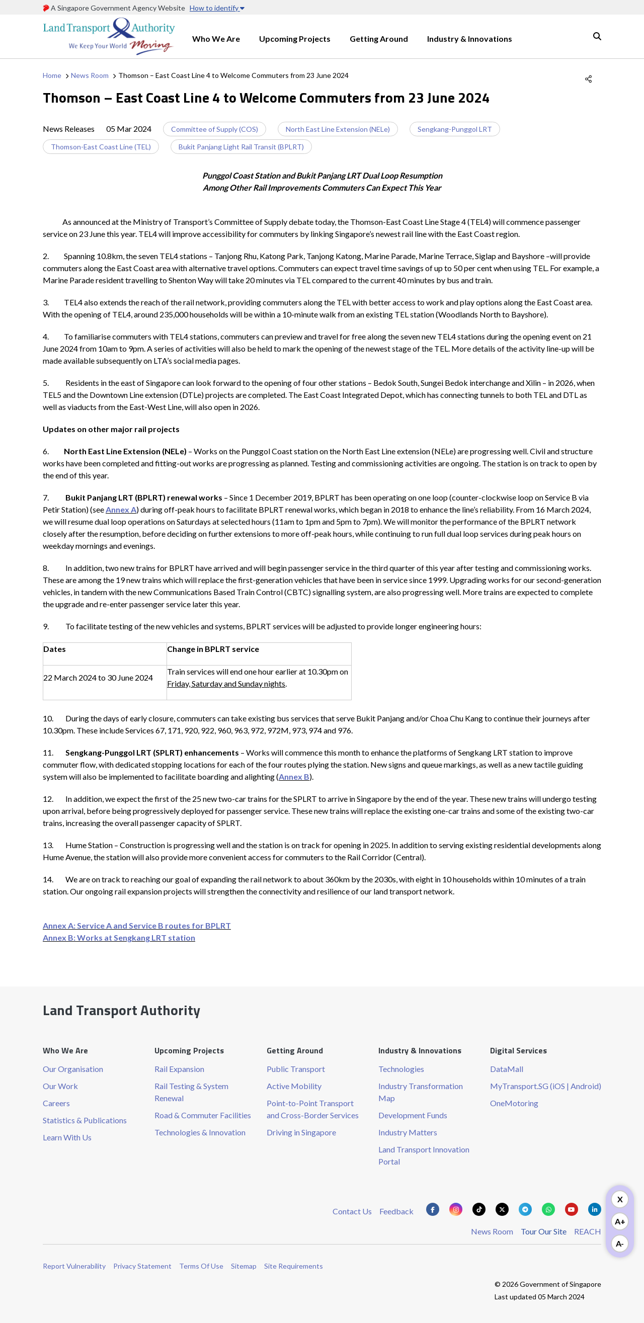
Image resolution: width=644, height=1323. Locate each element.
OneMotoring (514, 1103)
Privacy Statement (142, 1266)
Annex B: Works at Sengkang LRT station (119, 937)
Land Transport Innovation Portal (423, 1155)
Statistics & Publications (85, 1120)
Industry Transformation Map (420, 1092)
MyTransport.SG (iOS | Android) (545, 1086)
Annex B (294, 776)
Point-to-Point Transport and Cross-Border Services (313, 1109)
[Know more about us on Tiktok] (479, 1209)
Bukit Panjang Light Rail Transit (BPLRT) (241, 146)
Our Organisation (73, 1068)
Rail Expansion (179, 1068)
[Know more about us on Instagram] (455, 1209)
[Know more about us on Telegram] (525, 1209)
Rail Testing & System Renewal (191, 1092)
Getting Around (379, 38)
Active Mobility (294, 1086)
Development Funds (412, 1115)
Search (597, 36)
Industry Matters (407, 1132)
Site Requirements (293, 1266)
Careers (56, 1103)
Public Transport (296, 1068)
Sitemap (244, 1266)
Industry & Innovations (469, 38)
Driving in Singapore (301, 1132)
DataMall (506, 1068)
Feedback (396, 1211)
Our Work (60, 1086)
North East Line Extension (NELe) (338, 129)
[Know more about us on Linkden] (594, 1209)
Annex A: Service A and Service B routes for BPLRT (137, 925)
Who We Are (216, 38)
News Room (90, 75)
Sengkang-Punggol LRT (455, 129)
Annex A (121, 509)
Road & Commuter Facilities (202, 1115)
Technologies (401, 1068)
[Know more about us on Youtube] (571, 1209)
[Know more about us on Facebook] (432, 1209)
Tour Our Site (544, 1231)
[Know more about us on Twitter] (502, 1209)
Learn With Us (67, 1137)
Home (52, 75)
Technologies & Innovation (200, 1132)
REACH (587, 1231)
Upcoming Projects (295, 38)
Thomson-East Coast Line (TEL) (101, 146)
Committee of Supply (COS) (214, 129)
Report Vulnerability (74, 1266)
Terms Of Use (201, 1266)
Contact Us (352, 1211)
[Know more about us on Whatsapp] (548, 1209)
